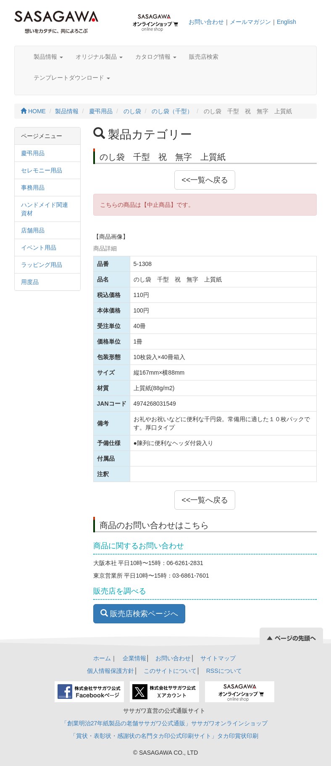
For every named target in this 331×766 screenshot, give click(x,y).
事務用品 (33, 187)
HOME (33, 111)
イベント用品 (38, 247)
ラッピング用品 (41, 264)
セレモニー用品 (41, 170)
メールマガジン (250, 21)
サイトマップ (218, 658)
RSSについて (224, 670)
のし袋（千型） (172, 111)
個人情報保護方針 (110, 670)
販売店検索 (203, 56)
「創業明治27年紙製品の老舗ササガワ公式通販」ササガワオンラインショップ (164, 723)
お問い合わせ (206, 21)
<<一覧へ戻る (204, 180)
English (286, 21)
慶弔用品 (101, 111)
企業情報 (134, 658)
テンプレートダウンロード (72, 77)
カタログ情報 (155, 56)
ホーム (102, 658)
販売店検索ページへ (139, 613)
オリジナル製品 (99, 56)
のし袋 (132, 111)
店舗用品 (33, 230)
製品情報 (48, 56)
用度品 (30, 282)
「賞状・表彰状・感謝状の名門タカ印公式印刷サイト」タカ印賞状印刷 (164, 735)
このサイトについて (170, 670)
